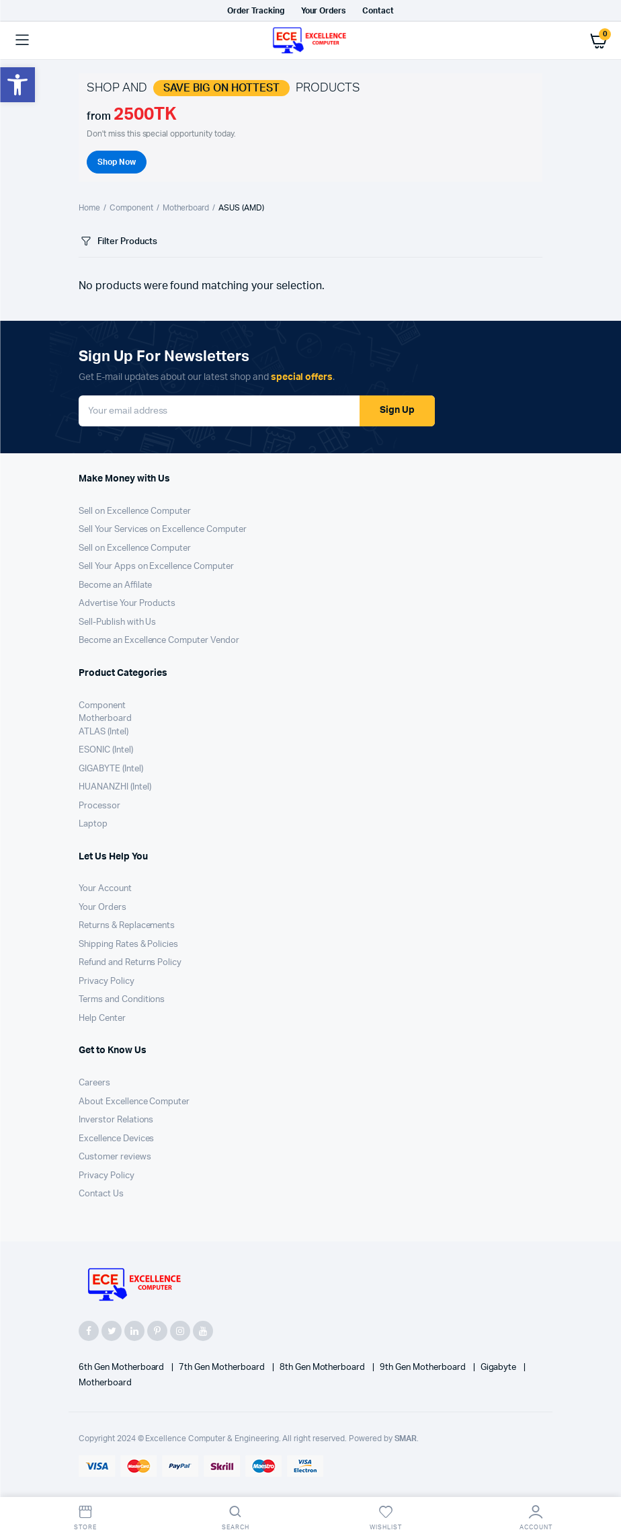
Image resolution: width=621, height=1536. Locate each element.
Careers (94, 1083)
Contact (378, 11)
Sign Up (397, 410)
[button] (17, 84)
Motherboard (186, 208)
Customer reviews (115, 1157)
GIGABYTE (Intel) (111, 769)
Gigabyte (500, 1367)
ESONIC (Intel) (106, 750)
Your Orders (323, 11)
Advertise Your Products (127, 603)
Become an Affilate (115, 585)
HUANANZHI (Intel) (115, 787)
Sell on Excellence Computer (135, 511)
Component (131, 208)
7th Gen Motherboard (222, 1367)
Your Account (105, 888)
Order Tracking (255, 11)
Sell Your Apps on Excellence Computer (156, 566)
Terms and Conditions (122, 999)
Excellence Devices (116, 1139)
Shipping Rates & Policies (128, 944)
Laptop (93, 824)
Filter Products (118, 241)
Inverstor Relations (116, 1120)
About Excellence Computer (134, 1102)
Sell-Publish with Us (117, 622)
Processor (99, 806)
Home (89, 208)
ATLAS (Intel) (103, 732)
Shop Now (116, 162)
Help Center (102, 1018)
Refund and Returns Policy (130, 962)
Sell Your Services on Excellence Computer (163, 529)
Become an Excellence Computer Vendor (159, 640)
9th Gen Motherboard (423, 1367)
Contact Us (101, 1194)
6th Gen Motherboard (122, 1367)
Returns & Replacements (127, 925)
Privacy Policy (106, 981)
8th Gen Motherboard (323, 1367)
